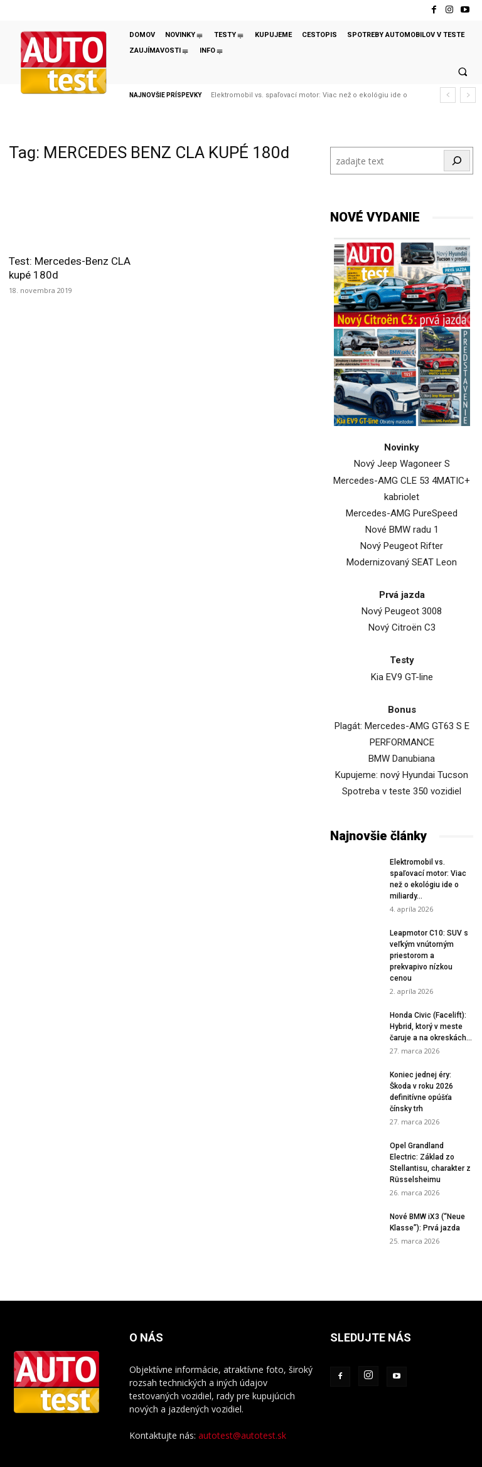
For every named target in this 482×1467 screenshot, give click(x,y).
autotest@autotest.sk (242, 1435)
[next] (468, 95)
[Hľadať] (457, 160)
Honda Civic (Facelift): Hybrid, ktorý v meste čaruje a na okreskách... (431, 1026)
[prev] (448, 95)
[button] (462, 71)
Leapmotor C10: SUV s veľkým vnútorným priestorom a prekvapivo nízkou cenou (429, 956)
